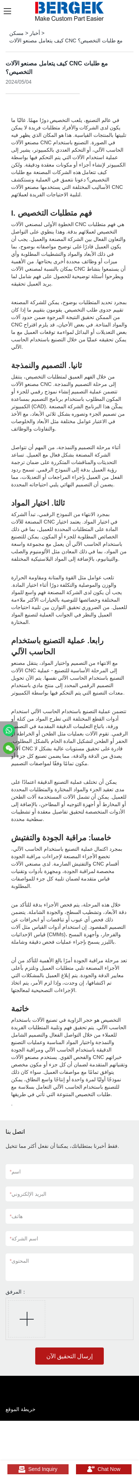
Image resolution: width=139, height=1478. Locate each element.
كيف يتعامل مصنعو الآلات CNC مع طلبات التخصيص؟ (66, 41)
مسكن (16, 33)
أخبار (35, 33)
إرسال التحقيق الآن (69, 1356)
